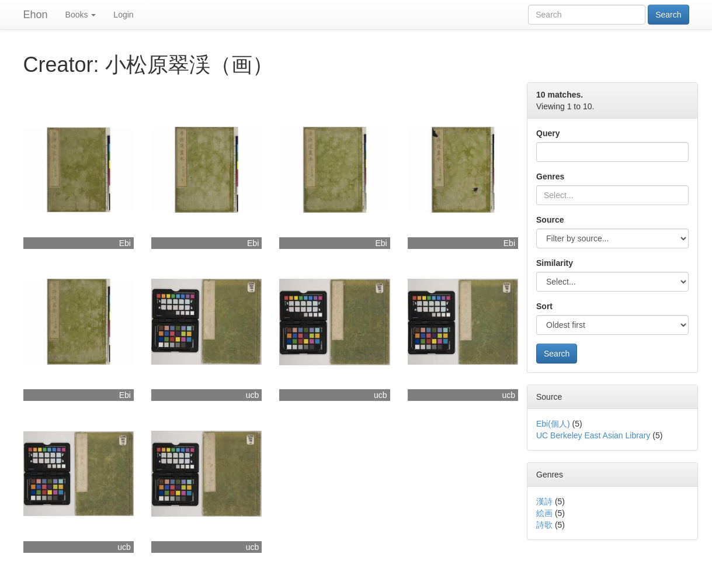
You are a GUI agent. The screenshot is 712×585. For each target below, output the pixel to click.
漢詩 (544, 501)
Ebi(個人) (553, 423)
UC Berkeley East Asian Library (593, 435)
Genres (550, 176)
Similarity (554, 263)
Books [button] (80, 14)
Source (550, 219)
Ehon (35, 14)
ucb (252, 395)
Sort (544, 306)
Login (123, 14)
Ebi (125, 243)
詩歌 (544, 524)
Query (548, 133)
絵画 (544, 513)
